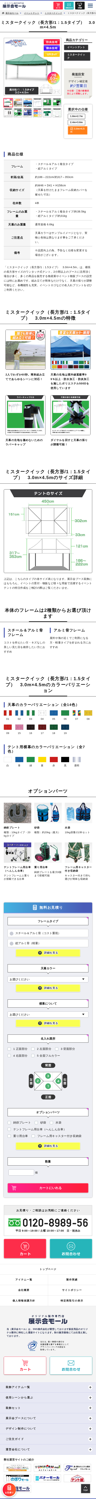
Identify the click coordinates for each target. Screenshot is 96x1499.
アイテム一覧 (23, 1279)
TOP (85, 1490)
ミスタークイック (76, 56)
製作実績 (72, 1279)
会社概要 (24, 1290)
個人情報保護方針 (23, 1300)
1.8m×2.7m (76, 116)
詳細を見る (51, 952)
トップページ (48, 1269)
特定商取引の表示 (72, 1300)
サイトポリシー (72, 1290)
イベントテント (76, 47)
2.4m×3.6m (76, 122)
